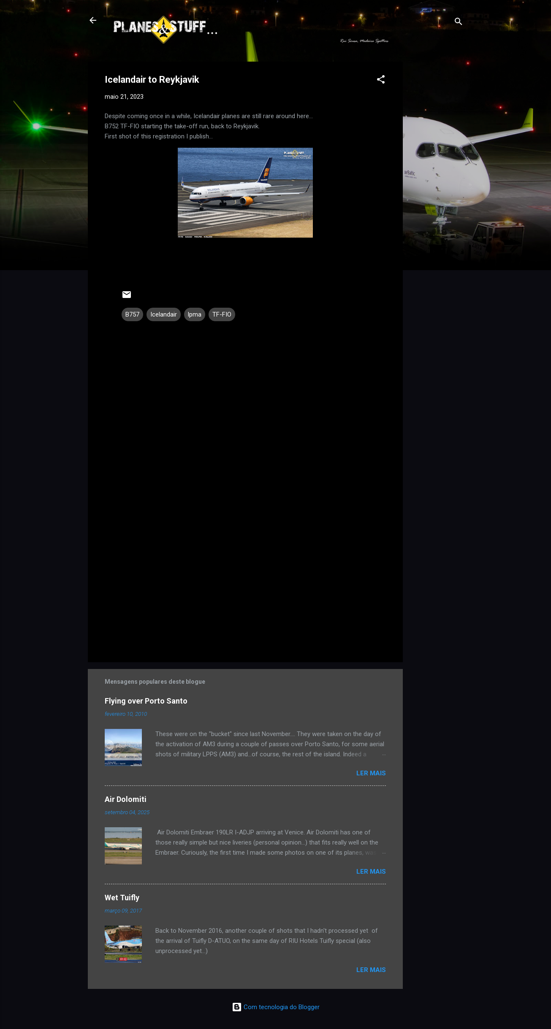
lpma (194, 314)
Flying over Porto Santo (146, 700)
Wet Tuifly (122, 897)
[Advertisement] (437, 188)
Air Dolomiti (126, 799)
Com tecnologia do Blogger (276, 1007)
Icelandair (163, 314)
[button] (381, 80)
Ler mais (371, 773)
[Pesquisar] (458, 23)
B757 (132, 314)
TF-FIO (221, 314)
